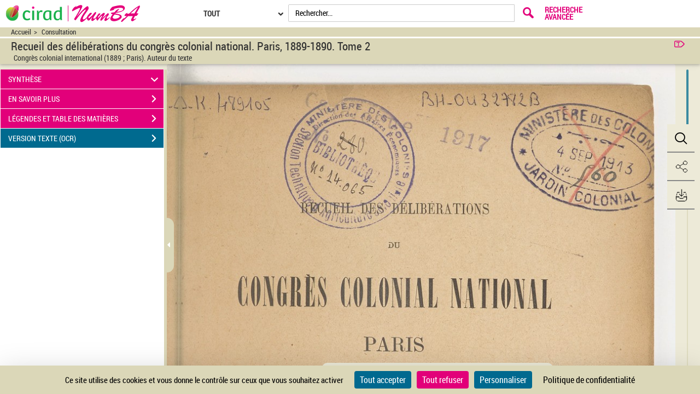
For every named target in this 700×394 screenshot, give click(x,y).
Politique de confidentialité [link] (589, 380)
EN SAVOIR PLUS (86, 99)
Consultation (59, 32)
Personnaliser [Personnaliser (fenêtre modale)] (503, 380)
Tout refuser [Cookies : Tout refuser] (442, 380)
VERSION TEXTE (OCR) (86, 138)
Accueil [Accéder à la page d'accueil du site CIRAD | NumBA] (21, 32)
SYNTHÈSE (85, 79)
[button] (681, 138)
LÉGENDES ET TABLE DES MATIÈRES (86, 118)
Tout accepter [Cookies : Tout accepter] (383, 380)
